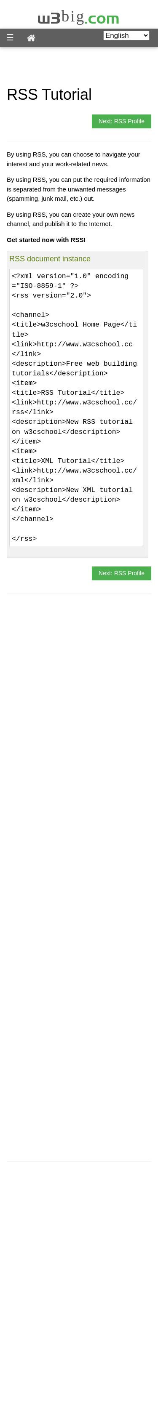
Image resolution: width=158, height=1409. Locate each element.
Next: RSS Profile (122, 121)
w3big (79, 16)
